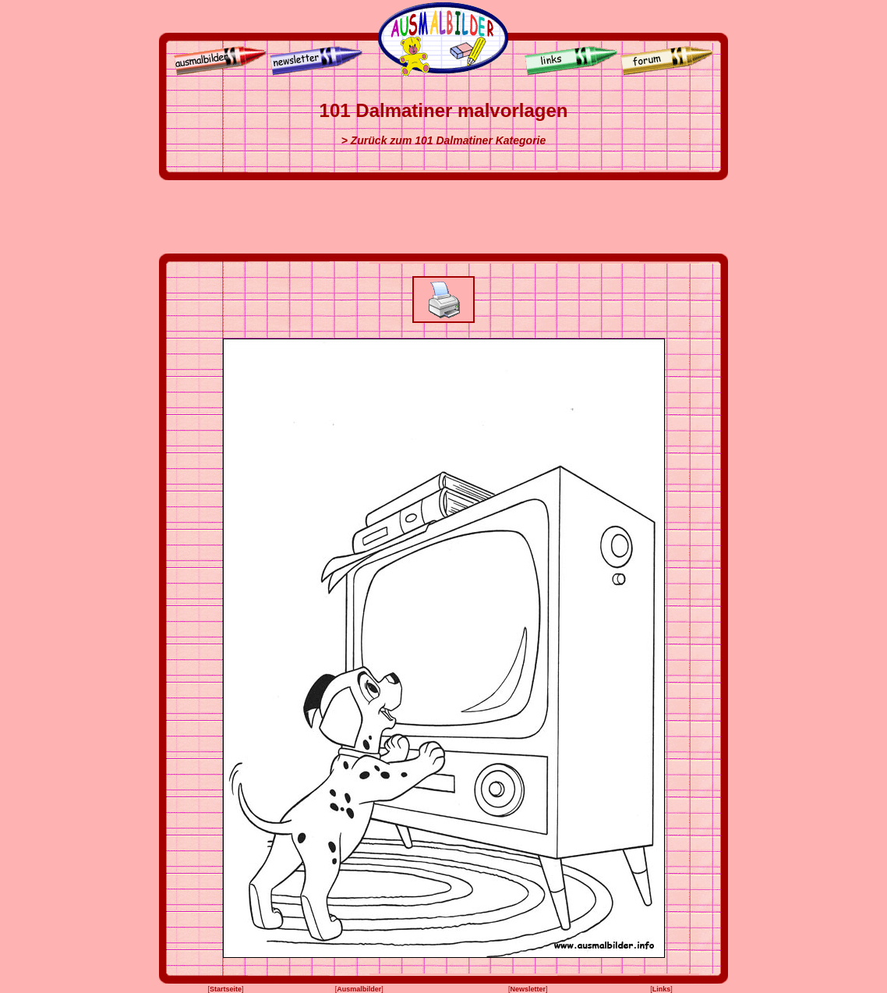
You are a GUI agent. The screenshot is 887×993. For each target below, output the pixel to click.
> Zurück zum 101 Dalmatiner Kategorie (443, 140)
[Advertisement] (443, 217)
